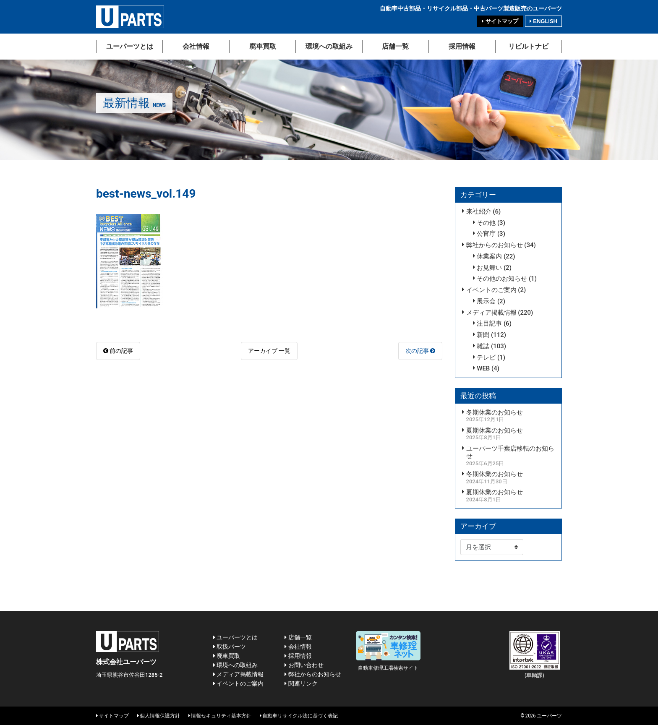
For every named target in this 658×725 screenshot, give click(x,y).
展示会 (486, 301)
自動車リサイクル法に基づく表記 (299, 715)
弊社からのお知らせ (494, 245)
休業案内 (489, 256)
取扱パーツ (229, 646)
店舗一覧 (395, 46)
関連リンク (301, 683)
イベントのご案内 (491, 290)
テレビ (486, 357)
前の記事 (118, 350)
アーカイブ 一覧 (269, 350)
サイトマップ (500, 21)
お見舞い (489, 267)
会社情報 (196, 46)
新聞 (483, 335)
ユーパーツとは (129, 46)
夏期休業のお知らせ (494, 430)
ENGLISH (543, 21)
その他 (486, 223)
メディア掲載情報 (491, 312)
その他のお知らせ (502, 278)
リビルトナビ (528, 46)
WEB (483, 368)
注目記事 (489, 323)
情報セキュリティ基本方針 (219, 715)
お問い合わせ (304, 665)
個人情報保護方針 (158, 715)
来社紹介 (478, 211)
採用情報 (462, 46)
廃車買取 (262, 46)
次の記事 (420, 350)
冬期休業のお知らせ (494, 412)
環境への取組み (329, 46)
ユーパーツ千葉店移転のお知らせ (510, 452)
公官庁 (486, 233)
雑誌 (483, 346)
